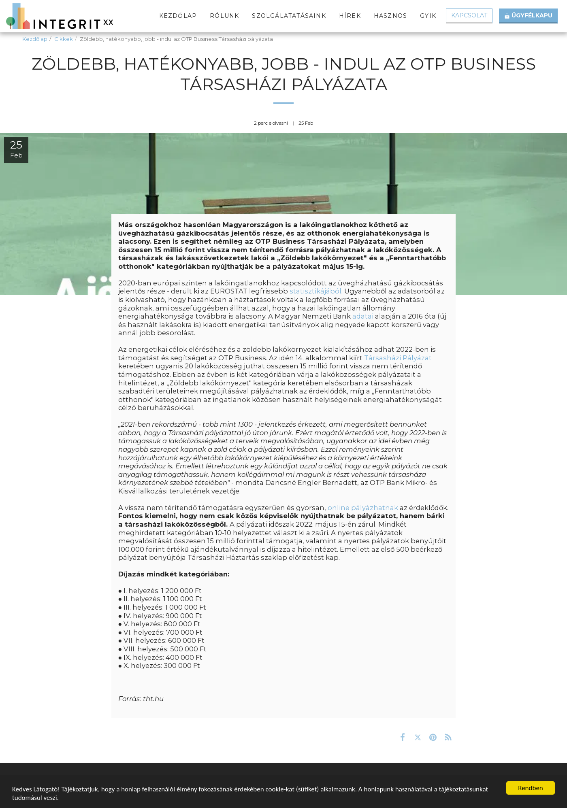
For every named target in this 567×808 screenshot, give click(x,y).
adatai (362, 316)
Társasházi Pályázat (398, 358)
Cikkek (63, 39)
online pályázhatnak (363, 508)
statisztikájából (315, 291)
